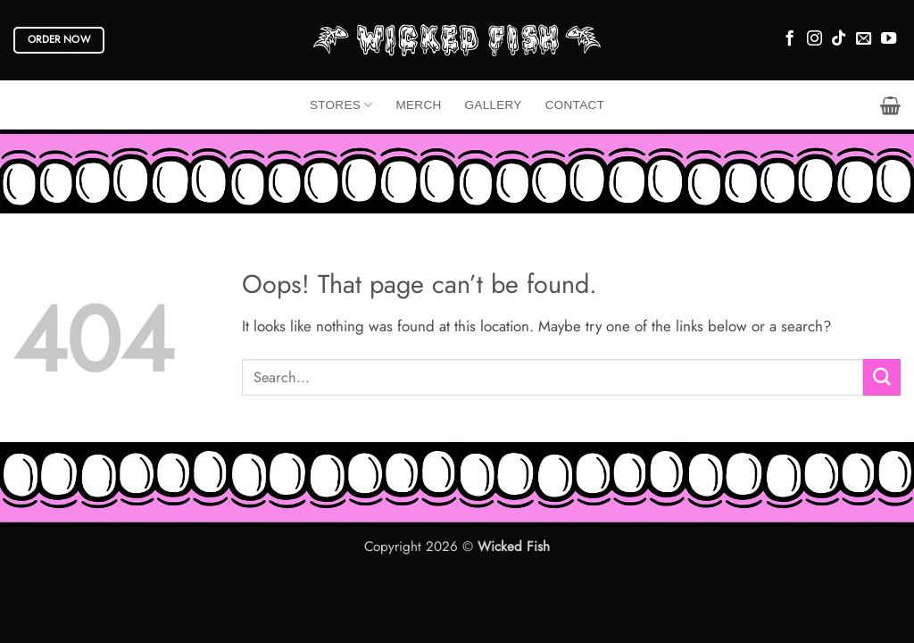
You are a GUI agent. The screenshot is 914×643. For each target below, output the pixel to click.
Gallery (493, 105)
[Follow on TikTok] (838, 39)
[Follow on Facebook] (789, 39)
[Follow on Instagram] (814, 39)
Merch (419, 105)
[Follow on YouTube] (888, 39)
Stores (341, 104)
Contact (574, 105)
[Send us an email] (863, 39)
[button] (890, 105)
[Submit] (882, 377)
